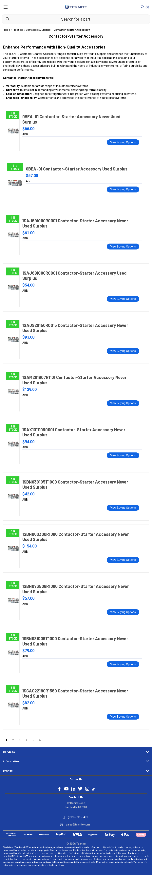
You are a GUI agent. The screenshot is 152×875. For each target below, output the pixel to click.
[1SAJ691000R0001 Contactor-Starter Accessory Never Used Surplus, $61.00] (13, 235)
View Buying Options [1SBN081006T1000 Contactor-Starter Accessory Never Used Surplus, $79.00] (123, 664)
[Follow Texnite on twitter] (80, 789)
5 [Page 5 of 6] (33, 740)
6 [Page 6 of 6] (40, 740)
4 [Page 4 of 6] (26, 740)
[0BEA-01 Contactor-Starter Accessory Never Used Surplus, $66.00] (13, 131)
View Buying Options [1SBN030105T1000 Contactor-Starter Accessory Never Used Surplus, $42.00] (123, 507)
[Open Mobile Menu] (5, 7)
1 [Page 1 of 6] (6, 740)
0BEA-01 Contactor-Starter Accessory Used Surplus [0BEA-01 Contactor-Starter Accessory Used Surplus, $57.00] (77, 168)
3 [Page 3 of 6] (20, 740)
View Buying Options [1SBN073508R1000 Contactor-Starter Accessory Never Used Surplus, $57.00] (123, 612)
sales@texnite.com (78, 824)
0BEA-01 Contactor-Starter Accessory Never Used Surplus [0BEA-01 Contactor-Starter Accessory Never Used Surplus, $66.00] (71, 119)
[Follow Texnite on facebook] (59, 789)
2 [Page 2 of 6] (13, 740)
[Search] (6, 19)
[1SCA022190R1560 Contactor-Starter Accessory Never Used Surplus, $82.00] (13, 705)
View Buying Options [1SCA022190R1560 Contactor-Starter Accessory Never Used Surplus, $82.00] (123, 716)
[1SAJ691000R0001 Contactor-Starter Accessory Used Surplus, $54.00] (13, 287)
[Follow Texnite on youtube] (66, 789)
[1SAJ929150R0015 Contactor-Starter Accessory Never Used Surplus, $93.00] (13, 339)
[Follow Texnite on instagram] (87, 789)
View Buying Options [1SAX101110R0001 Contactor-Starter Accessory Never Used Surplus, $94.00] (123, 455)
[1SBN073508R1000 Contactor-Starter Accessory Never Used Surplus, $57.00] (13, 600)
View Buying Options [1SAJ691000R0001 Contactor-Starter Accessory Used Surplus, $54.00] (123, 298)
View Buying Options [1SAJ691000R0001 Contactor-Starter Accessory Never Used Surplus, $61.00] (123, 246)
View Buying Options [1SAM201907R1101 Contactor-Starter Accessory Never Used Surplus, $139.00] (123, 403)
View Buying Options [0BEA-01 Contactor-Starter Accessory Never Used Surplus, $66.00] (123, 142)
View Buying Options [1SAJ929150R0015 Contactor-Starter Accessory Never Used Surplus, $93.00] (123, 350)
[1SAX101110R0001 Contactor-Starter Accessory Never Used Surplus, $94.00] (13, 444)
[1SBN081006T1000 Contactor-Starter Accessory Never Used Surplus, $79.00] (13, 653)
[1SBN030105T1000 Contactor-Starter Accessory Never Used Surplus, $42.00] (13, 496)
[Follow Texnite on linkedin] (73, 789)
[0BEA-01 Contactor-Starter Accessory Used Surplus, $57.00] (15, 183)
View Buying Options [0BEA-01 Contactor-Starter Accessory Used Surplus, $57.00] (123, 189)
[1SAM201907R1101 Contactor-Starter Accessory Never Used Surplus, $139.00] (13, 391)
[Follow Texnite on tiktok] (93, 788)
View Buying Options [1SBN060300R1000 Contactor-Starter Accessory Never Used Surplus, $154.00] (123, 559)
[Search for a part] (76, 19)
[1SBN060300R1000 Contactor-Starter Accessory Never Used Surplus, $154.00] (13, 548)
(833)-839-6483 (78, 817)
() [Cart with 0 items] (145, 7)
